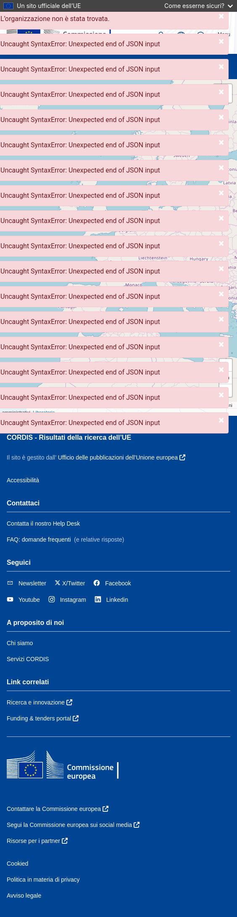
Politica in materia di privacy (43, 879)
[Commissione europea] (63, 33)
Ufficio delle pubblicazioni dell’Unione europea (121, 457)
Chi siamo (20, 643)
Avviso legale (24, 895)
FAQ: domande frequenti (39, 539)
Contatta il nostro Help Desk (43, 523)
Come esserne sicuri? (198, 5)
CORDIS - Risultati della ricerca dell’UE (69, 437)
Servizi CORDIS (28, 659)
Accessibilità (23, 480)
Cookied (17, 863)
